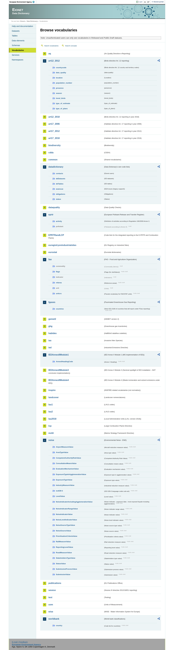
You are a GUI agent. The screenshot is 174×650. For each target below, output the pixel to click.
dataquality (54, 207)
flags (58, 272)
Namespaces (17, 60)
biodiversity (54, 145)
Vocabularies (18, 50)
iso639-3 (59, 491)
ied (50, 347)
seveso (52, 590)
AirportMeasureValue (64, 447)
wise (50, 611)
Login (140, 2)
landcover (53, 397)
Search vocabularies (51, 46)
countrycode (61, 68)
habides (52, 333)
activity (59, 221)
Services (15, 55)
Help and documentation (22, 26)
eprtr (50, 214)
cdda (50, 152)
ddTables (59, 184)
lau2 (50, 411)
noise (51, 440)
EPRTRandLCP (56, 235)
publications (54, 583)
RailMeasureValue (63, 542)
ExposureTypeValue (64, 480)
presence (59, 88)
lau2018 (52, 419)
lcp (50, 426)
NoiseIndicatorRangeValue (67, 509)
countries (60, 309)
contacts (59, 173)
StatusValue (61, 564)
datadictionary (55, 167)
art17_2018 (54, 138)
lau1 (50, 404)
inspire (51, 390)
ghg (50, 326)
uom (50, 604)
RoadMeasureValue (64, 553)
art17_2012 (54, 131)
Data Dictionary (32, 21)
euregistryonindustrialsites (62, 245)
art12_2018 (54, 117)
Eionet (22, 21)
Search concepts (71, 46)
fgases (51, 302)
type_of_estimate (63, 103)
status (58, 199)
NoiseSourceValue (63, 531)
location (59, 78)
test (50, 597)
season (59, 93)
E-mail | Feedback (20, 642)
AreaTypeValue (62, 452)
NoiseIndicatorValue (64, 514)
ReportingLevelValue (64, 547)
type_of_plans (62, 109)
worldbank (53, 619)
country (59, 625)
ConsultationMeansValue (66, 463)
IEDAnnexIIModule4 (58, 380)
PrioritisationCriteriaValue (66, 536)
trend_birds (60, 98)
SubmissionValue (63, 574)
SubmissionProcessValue (66, 569)
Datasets (16, 31)
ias (49, 340)
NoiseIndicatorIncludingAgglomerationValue (74, 502)
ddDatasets (60, 179)
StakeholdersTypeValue (65, 558)
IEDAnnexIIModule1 (58, 355)
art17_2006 (54, 124)
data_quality (61, 73)
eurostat (52, 252)
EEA (23, 2)
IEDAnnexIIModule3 (58, 370)
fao (50, 259)
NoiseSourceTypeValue (65, 525)
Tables (15, 36)
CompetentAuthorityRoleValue (68, 458)
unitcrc (59, 293)
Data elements (18, 41)
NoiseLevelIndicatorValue (66, 520)
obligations (60, 194)
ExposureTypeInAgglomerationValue (71, 474)
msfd (51, 433)
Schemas (16, 45)
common (53, 159)
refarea (59, 283)
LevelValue (60, 496)
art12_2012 (54, 61)
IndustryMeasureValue (65, 485)
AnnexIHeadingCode (64, 362)
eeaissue (59, 189)
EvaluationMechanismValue (67, 469)
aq (49, 53)
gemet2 (52, 319)
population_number (64, 83)
